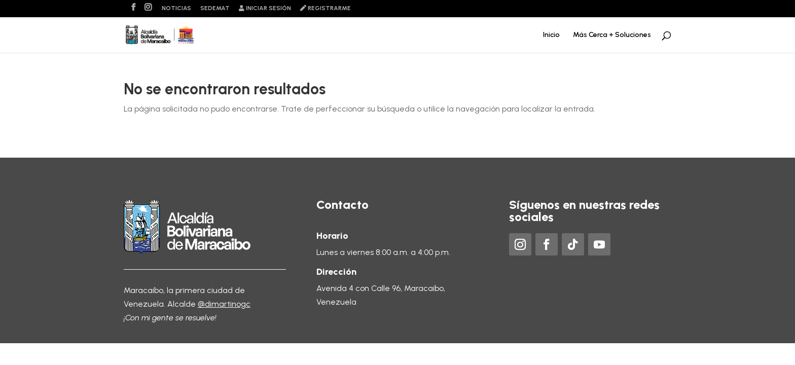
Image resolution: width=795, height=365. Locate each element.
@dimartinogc (224, 304)
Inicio (551, 35)
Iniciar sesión (265, 8)
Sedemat (215, 8)
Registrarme (325, 8)
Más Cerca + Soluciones (612, 35)
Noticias (176, 8)
